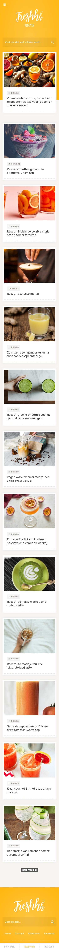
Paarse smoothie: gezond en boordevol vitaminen (25, 171)
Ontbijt (14, 164)
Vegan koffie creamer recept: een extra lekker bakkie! (28, 478)
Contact (19, 933)
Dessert (13, 288)
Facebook (49, 933)
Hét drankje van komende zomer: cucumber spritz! (28, 852)
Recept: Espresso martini (23, 293)
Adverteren (34, 933)
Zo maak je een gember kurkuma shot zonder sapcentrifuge (28, 354)
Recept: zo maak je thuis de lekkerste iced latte (25, 666)
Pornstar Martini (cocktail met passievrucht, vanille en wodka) (27, 541)
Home (8, 933)
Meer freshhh (29, 870)
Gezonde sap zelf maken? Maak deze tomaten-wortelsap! (27, 728)
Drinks (13, 93)
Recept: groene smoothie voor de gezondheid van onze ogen (29, 416)
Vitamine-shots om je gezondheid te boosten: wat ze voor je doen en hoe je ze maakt (29, 102)
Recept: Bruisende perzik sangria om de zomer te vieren (28, 233)
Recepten (29, 947)
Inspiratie (9, 947)
